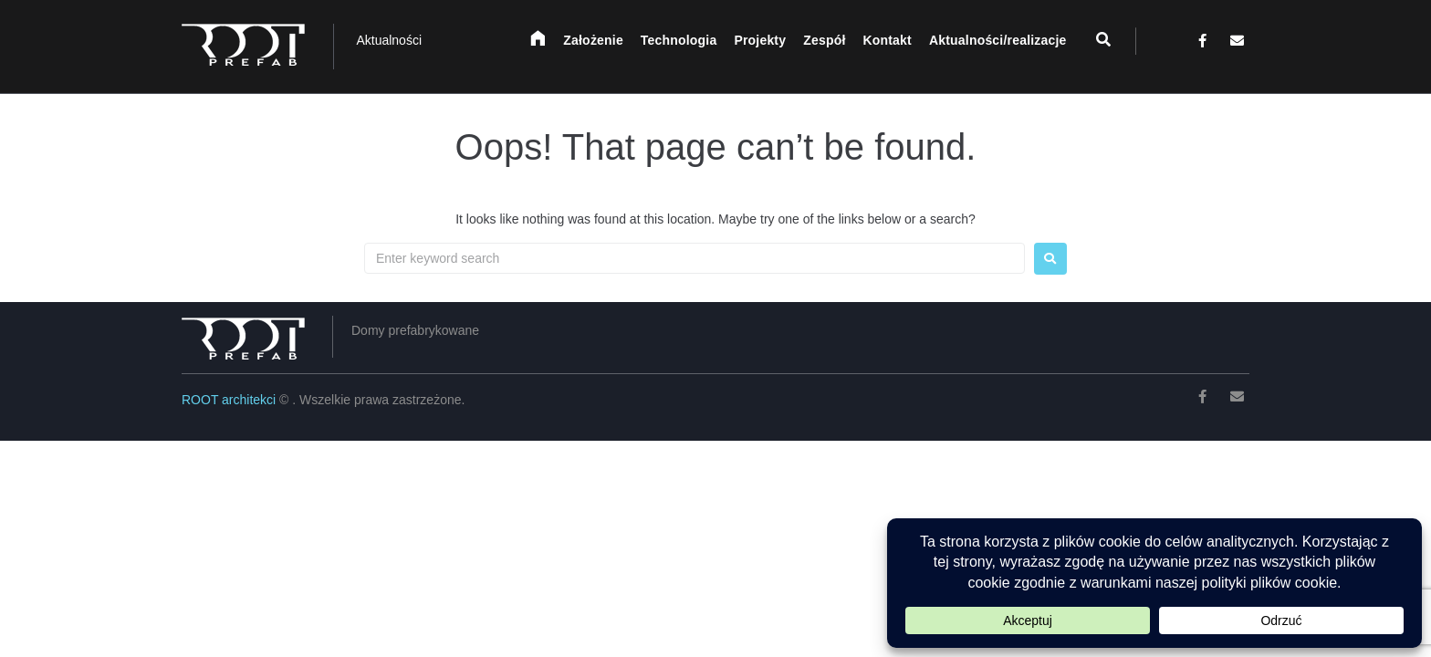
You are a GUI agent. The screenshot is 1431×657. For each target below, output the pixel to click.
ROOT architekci (230, 399)
